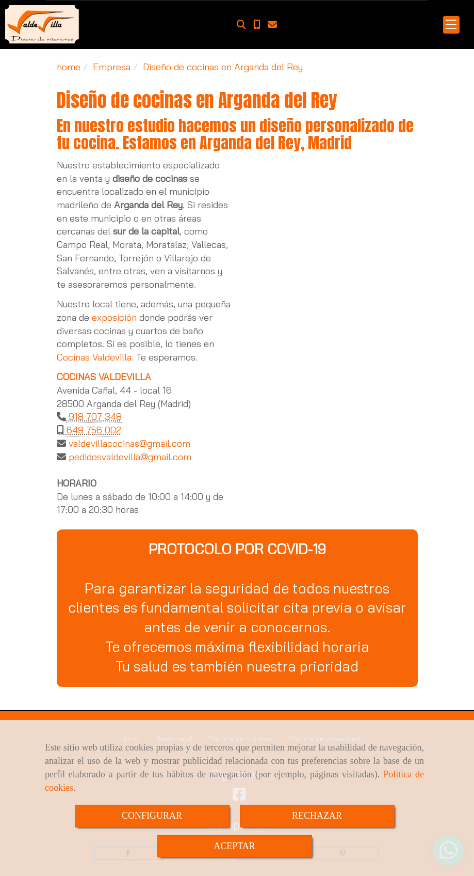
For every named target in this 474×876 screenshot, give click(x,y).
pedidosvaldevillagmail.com (128, 457)
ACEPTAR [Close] (234, 846)
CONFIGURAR (152, 815)
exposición (114, 317)
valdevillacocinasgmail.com (128, 443)
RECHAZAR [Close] (317, 815)
